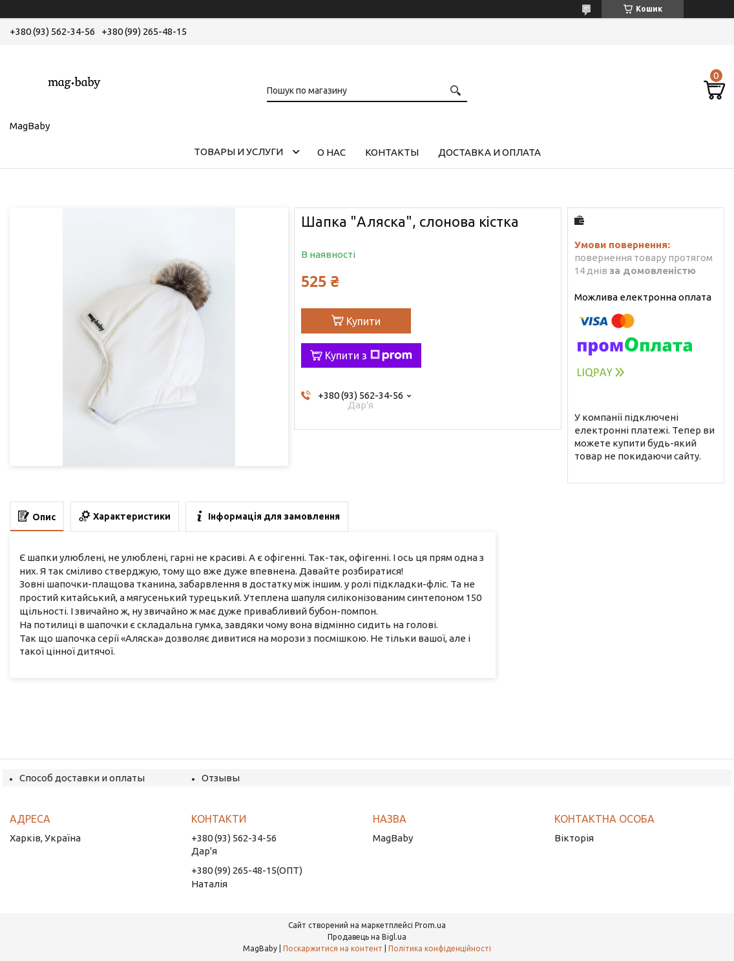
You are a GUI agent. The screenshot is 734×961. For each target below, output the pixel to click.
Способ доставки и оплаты (82, 777)
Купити (363, 321)
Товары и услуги (238, 151)
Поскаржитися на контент (333, 948)
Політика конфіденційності (439, 948)
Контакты (392, 152)
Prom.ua (430, 925)
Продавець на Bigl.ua (367, 937)
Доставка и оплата (489, 152)
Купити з (368, 355)
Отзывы (221, 777)
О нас (331, 152)
